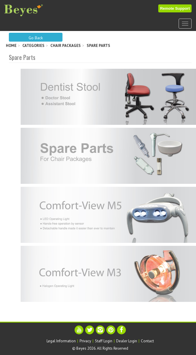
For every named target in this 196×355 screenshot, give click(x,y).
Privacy (85, 340)
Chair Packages (65, 45)
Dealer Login (126, 340)
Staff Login (103, 340)
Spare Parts (98, 45)
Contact (147, 340)
